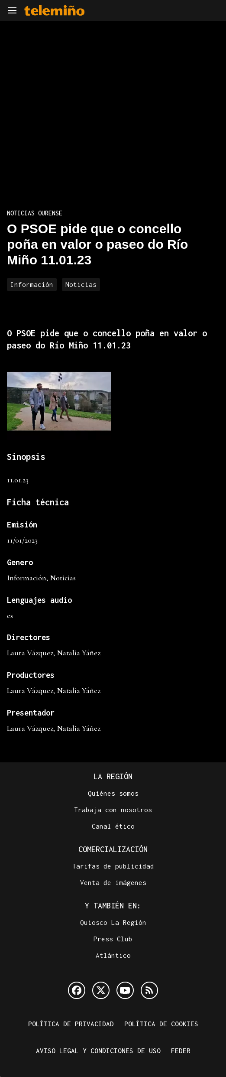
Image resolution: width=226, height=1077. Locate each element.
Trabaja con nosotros (113, 809)
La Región (113, 776)
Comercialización (113, 849)
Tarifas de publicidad (113, 866)
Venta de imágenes (113, 882)
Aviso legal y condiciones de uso (98, 1050)
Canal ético (113, 826)
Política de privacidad (71, 1024)
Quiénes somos (113, 793)
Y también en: (113, 905)
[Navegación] (12, 10)
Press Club (113, 939)
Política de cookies (161, 1024)
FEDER (180, 1050)
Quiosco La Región (113, 922)
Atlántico (113, 955)
